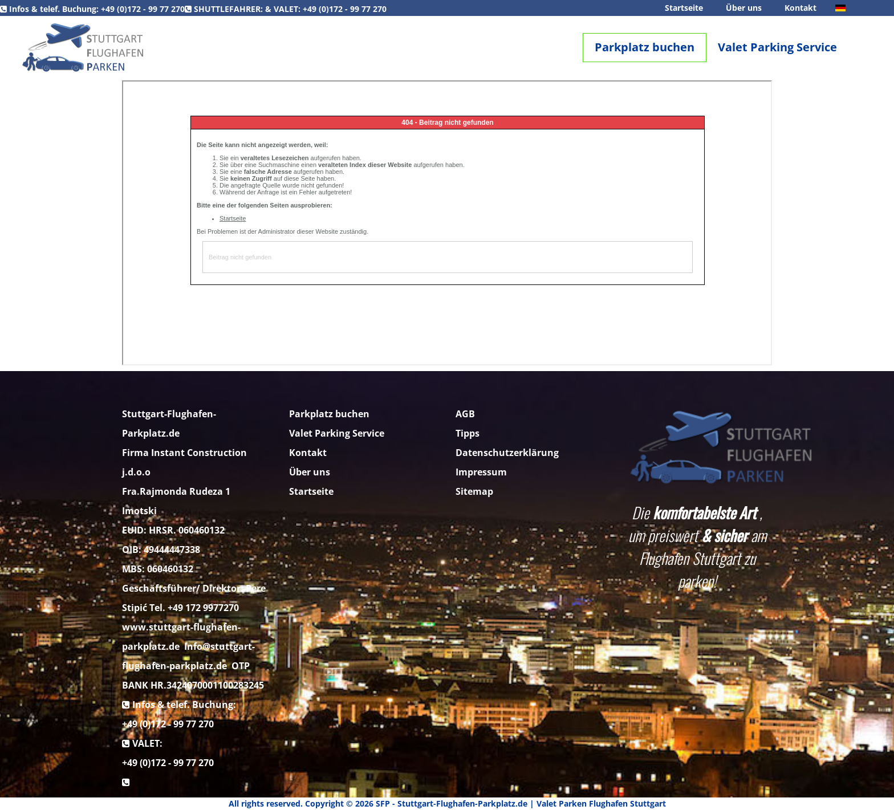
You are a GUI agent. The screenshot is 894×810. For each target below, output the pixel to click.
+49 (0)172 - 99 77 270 (143, 8)
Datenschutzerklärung (507, 452)
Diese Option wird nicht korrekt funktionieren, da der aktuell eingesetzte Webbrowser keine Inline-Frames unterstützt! (447, 222)
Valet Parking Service (777, 47)
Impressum (481, 472)
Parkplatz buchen (644, 47)
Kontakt (800, 7)
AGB (465, 414)
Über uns (744, 7)
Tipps (467, 433)
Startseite (684, 7)
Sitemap (474, 491)
